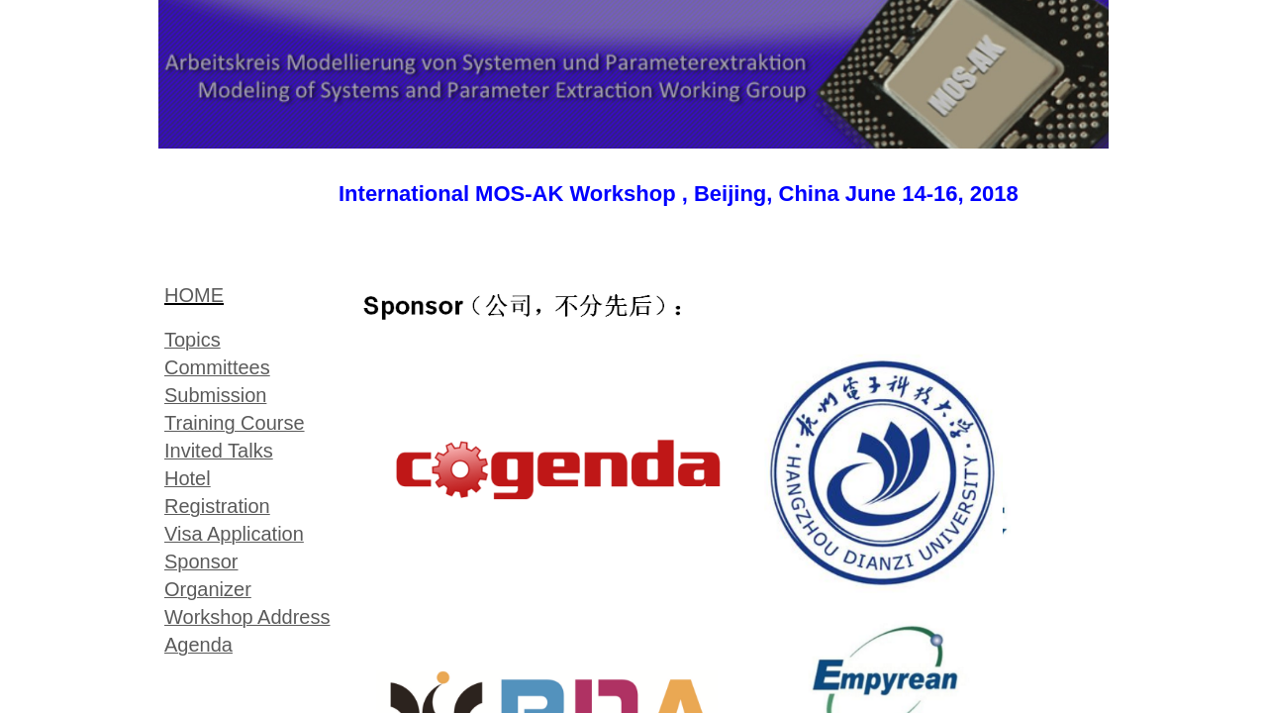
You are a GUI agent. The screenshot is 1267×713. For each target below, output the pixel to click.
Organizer (207, 589)
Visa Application (234, 534)
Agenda (198, 645)
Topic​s (192, 340)
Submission (215, 395)
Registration (217, 506)
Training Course (234, 423)
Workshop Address (247, 617)
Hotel (187, 478)
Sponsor (201, 561)
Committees (217, 367)
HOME (194, 295)
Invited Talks (218, 450)
